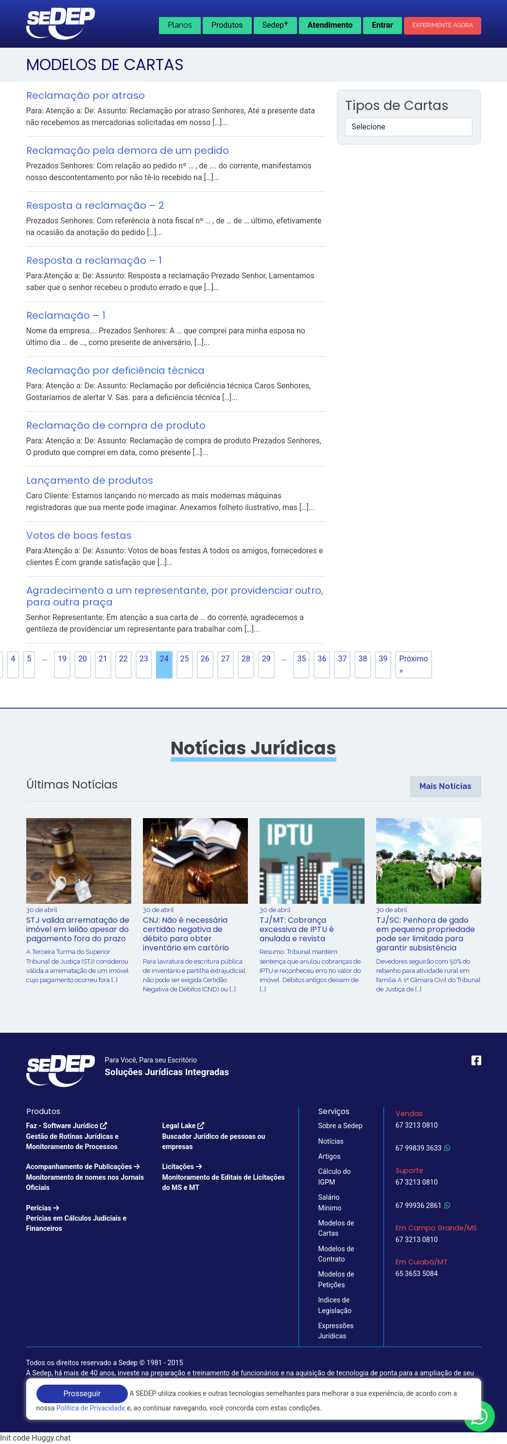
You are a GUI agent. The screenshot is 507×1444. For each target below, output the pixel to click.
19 (62, 658)
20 (82, 658)
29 (266, 658)
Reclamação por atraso (85, 95)
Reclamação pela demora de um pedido (127, 150)
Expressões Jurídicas (336, 1331)
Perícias (88, 1219)
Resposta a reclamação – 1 (94, 260)
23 (144, 658)
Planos (180, 25)
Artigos (329, 1156)
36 (321, 658)
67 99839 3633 (423, 1148)
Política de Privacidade (90, 1408)
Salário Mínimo (330, 1202)
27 (225, 658)
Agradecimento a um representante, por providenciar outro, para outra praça (174, 596)
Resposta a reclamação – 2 (95, 205)
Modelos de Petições (336, 1279)
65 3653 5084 (417, 1274)
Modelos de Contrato (336, 1254)
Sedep (275, 24)
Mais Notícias (446, 786)
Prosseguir (82, 1393)
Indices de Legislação (335, 1305)
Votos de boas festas (79, 535)
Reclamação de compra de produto (116, 425)
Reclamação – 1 (65, 315)
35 (301, 658)
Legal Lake (224, 1137)
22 (123, 658)
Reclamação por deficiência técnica (115, 370)
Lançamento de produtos (89, 480)
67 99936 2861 (423, 1205)
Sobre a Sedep (340, 1126)
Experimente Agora (442, 25)
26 (205, 658)
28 (246, 658)
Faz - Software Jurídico (88, 1137)
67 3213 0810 (417, 1125)
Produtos (227, 25)
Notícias (331, 1141)
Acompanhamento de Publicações (88, 1178)
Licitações (224, 1178)
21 (103, 658)
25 (184, 658)
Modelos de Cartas (336, 1228)
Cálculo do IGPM (334, 1177)
